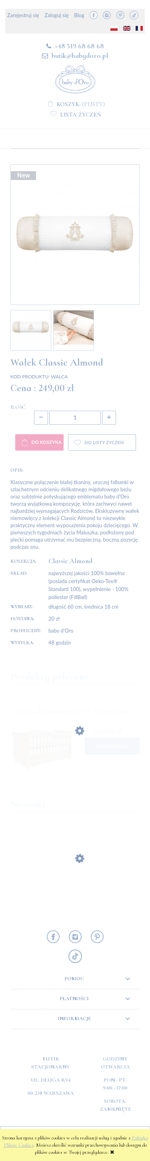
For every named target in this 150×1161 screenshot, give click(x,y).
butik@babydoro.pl (80, 55)
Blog (79, 15)
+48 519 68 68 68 (79, 46)
